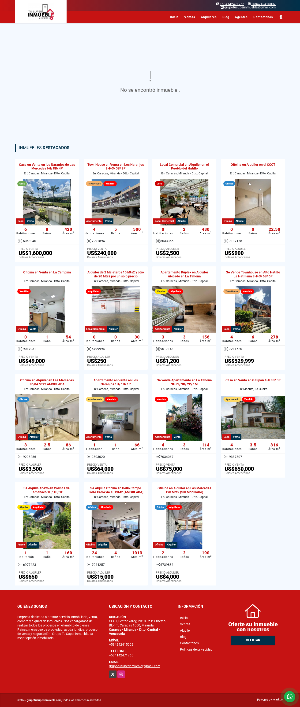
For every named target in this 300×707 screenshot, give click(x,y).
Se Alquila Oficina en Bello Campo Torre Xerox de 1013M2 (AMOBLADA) (115, 490)
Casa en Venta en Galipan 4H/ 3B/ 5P (253, 380)
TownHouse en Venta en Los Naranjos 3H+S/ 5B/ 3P (115, 166)
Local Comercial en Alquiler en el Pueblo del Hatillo (184, 166)
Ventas (189, 17)
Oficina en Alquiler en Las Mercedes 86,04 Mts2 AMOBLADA (47, 382)
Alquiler (185, 630)
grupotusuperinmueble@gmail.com (134, 666)
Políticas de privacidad (196, 649)
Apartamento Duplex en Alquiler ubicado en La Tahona (184, 274)
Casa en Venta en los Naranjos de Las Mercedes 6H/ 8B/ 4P (47, 166)
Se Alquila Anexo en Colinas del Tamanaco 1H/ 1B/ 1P (47, 490)
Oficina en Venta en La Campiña (47, 272)
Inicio (174, 17)
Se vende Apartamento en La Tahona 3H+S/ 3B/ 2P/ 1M (184, 382)
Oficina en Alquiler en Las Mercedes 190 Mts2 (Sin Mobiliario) (184, 490)
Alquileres (209, 17)
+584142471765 (232, 4)
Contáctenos (263, 17)
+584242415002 (263, 4)
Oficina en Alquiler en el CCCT (253, 164)
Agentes (241, 17)
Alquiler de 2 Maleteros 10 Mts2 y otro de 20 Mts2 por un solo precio (115, 274)
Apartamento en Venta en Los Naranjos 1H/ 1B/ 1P (116, 382)
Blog (225, 17)
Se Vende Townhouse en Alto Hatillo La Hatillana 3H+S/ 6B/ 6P (253, 274)
